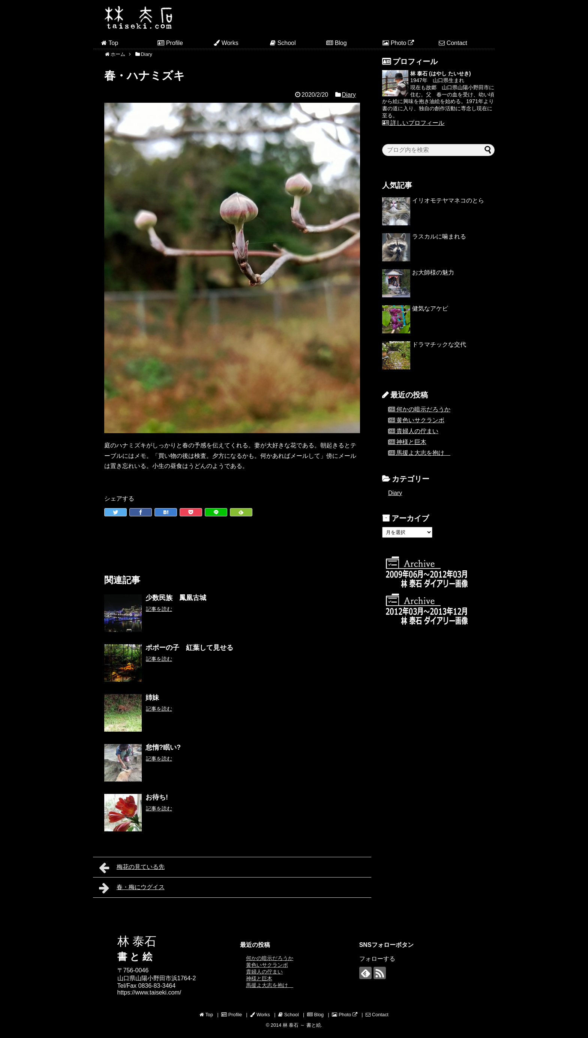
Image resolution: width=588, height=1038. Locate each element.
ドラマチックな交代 (439, 344)
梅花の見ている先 (132, 868)
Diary (349, 95)
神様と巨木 (411, 442)
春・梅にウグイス (132, 888)
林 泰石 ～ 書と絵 (302, 1025)
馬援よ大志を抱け (423, 453)
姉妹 (152, 697)
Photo (398, 43)
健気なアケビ (430, 308)
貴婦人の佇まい (417, 431)
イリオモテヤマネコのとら (448, 200)
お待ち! (157, 797)
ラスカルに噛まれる (439, 236)
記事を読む (159, 609)
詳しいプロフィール (413, 123)
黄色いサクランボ (420, 420)
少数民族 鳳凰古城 (176, 598)
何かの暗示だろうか (423, 409)
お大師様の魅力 (433, 272)
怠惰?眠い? (163, 747)
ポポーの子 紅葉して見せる (189, 647)
